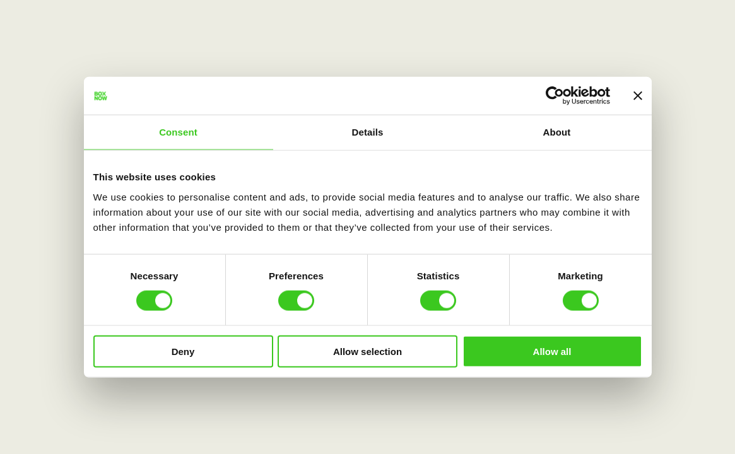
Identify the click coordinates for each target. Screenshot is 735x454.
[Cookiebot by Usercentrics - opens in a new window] (555, 95)
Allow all (552, 351)
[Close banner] (637, 95)
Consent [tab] (178, 132)
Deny (183, 351)
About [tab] (557, 132)
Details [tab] (368, 132)
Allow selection (367, 351)
